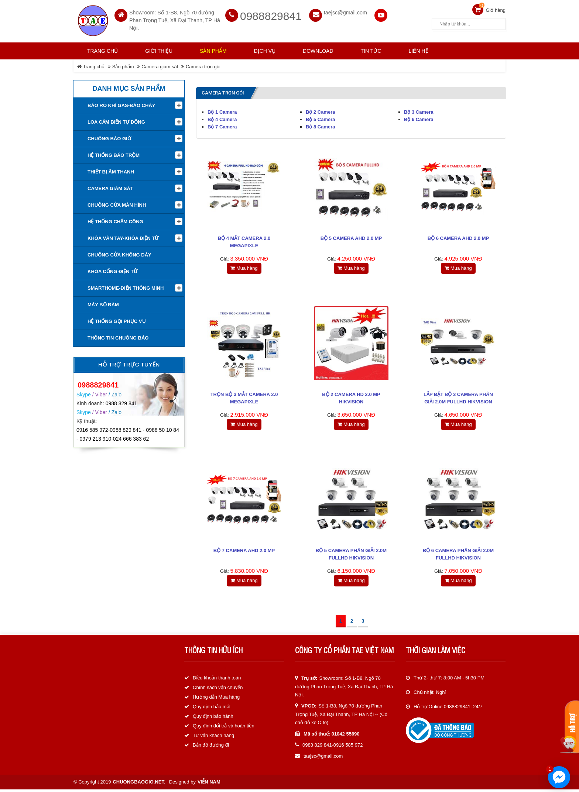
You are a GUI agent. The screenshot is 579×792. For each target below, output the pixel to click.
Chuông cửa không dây (119, 253)
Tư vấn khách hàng (213, 738)
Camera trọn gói (203, 65)
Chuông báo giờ (109, 137)
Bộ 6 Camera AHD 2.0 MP (458, 237)
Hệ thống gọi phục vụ (117, 320)
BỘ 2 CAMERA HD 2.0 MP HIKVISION (351, 398)
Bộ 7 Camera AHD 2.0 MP (244, 552)
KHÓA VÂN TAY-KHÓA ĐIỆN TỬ (123, 237)
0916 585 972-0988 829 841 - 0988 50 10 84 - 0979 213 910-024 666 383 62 (127, 433)
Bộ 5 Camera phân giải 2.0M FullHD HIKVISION (351, 556)
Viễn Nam (209, 784)
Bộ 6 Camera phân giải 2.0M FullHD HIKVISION (458, 556)
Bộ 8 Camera (320, 125)
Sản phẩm (123, 65)
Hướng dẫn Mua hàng (216, 700)
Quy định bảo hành (213, 719)
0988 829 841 (121, 401)
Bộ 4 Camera (222, 118)
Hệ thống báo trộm (114, 153)
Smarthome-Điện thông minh (126, 286)
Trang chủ (102, 49)
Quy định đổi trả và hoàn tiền (223, 728)
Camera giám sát (159, 65)
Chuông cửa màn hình (117, 203)
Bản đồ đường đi (211, 748)
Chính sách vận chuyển (218, 690)
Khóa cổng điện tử (112, 270)
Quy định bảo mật (211, 709)
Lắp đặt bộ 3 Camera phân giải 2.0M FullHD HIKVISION (458, 398)
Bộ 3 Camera (419, 110)
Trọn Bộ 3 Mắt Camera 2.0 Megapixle (244, 398)
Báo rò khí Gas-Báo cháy (121, 104)
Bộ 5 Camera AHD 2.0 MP (351, 237)
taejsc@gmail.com (345, 11)
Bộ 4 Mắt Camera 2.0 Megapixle (244, 240)
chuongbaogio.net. (139, 784)
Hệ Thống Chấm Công (115, 220)
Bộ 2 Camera (320, 110)
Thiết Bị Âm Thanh (111, 170)
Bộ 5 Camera (320, 118)
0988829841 (271, 14)
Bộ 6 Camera (419, 118)
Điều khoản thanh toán (217, 680)
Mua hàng (243, 266)
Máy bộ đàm (103, 303)
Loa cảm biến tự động (116, 120)
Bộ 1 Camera (222, 110)
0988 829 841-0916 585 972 (332, 748)
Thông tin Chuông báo (118, 336)
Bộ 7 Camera (222, 125)
